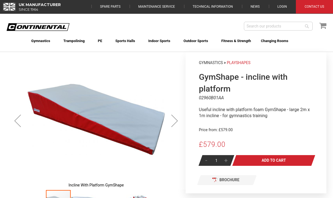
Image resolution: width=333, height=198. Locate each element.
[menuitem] (34, 41)
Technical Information (213, 7)
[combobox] (278, 26)
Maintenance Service (156, 7)
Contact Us (314, 7)
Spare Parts (110, 7)
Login (282, 7)
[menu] (166, 37)
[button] (18, 120)
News (255, 7)
